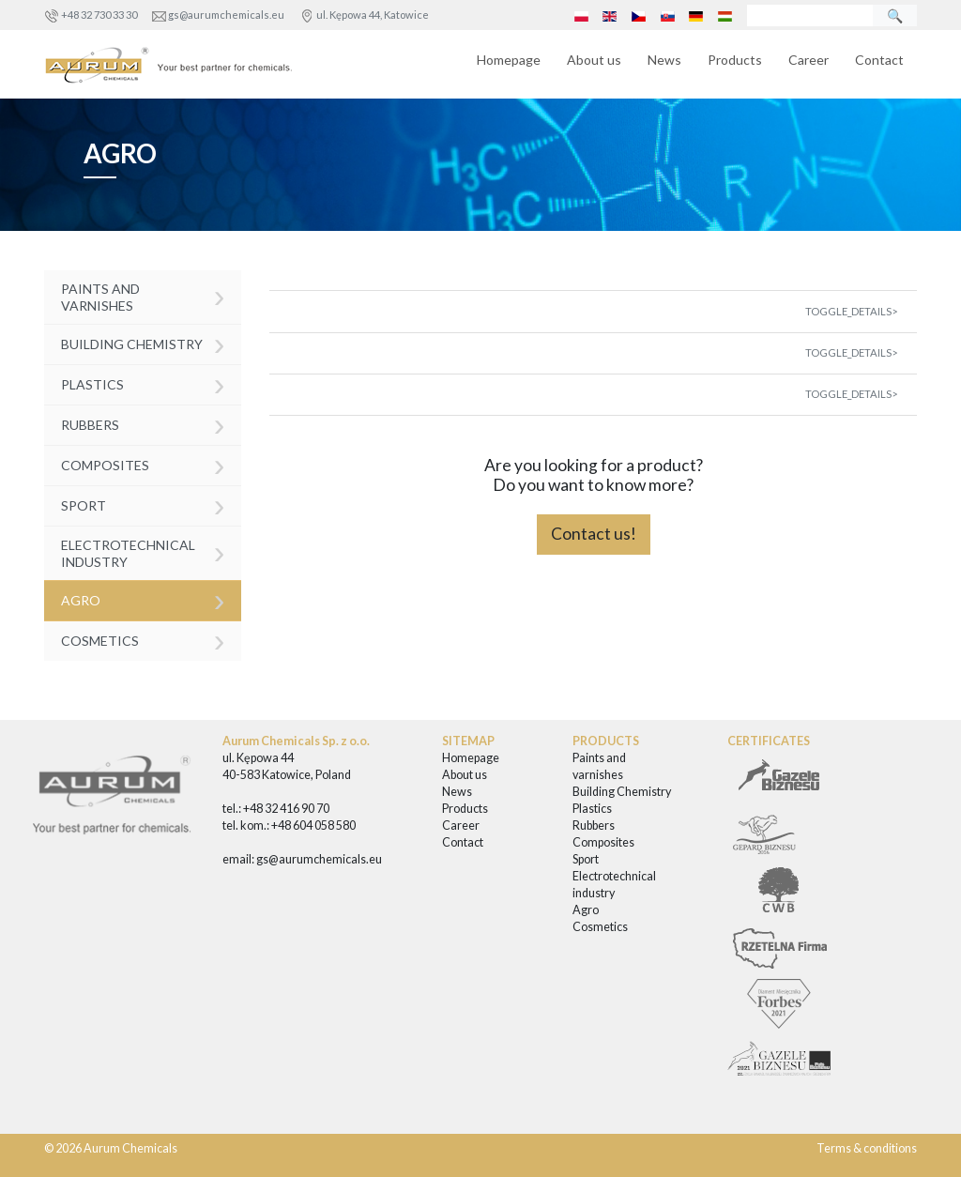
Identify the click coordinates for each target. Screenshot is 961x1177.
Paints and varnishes (143, 295)
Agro (143, 599)
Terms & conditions (866, 1148)
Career (808, 60)
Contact (879, 60)
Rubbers (143, 423)
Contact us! (593, 533)
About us (594, 60)
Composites (143, 464)
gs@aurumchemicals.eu (226, 14)
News (664, 60)
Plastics (143, 383)
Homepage (509, 60)
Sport (143, 504)
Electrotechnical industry (143, 551)
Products (735, 60)
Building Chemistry (143, 343)
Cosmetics (143, 639)
